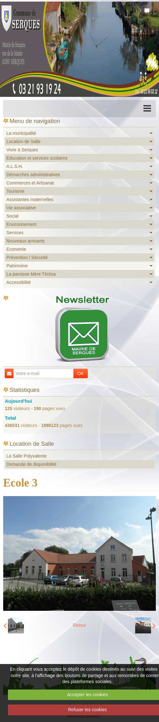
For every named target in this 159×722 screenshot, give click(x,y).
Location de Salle (23, 141)
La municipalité (21, 133)
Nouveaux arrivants (25, 240)
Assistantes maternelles (29, 199)
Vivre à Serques (22, 149)
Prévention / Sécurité (27, 257)
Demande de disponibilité (31, 464)
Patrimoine (17, 265)
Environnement (21, 224)
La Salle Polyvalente (26, 455)
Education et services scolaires (36, 158)
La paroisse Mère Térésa (31, 274)
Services (15, 232)
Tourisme (15, 191)
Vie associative (21, 207)
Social (12, 216)
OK (80, 373)
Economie (16, 249)
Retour (79, 625)
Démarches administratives (33, 174)
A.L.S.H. (14, 166)
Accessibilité (18, 282)
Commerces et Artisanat (30, 182)
